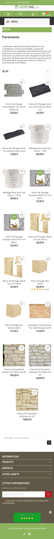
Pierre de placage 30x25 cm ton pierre (40, 238)
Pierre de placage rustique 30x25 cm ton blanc (40, 195)
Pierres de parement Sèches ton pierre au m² (14, 371)
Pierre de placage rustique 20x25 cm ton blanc (14, 239)
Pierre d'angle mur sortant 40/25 (14, 326)
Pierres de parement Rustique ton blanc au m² (40, 372)
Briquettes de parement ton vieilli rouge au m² (40, 326)
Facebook (24, 533)
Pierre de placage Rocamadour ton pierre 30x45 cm (14, 107)
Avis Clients (27, 515)
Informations (10, 456)
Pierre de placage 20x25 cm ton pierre (14, 282)
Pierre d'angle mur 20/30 (40, 282)
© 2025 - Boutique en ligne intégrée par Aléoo (27, 528)
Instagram (29, 533)
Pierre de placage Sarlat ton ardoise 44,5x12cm (14, 149)
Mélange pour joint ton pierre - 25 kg (14, 194)
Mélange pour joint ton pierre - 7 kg (40, 149)
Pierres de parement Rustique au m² (27, 415)
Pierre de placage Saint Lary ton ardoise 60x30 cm (40, 107)
